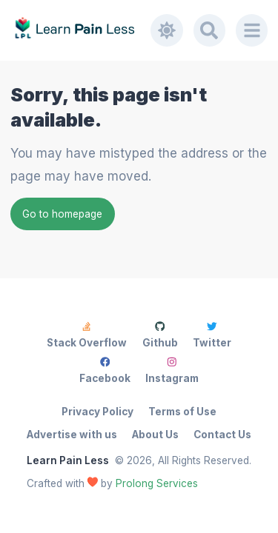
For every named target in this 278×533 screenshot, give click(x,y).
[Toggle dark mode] (166, 30)
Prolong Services (157, 483)
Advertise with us (72, 434)
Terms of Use (182, 412)
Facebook (104, 370)
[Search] (209, 30)
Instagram (172, 370)
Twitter (212, 335)
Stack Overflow (87, 335)
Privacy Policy (97, 412)
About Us (155, 434)
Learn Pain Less (68, 460)
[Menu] (252, 30)
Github (160, 335)
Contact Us (222, 434)
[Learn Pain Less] (80, 30)
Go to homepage (62, 214)
